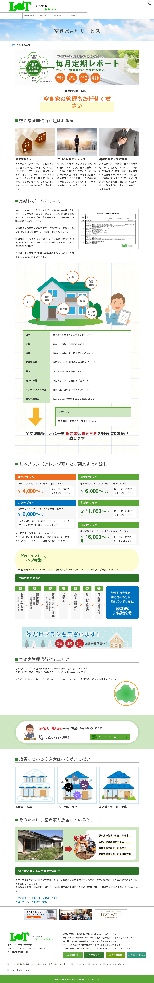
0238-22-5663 (65, 736)
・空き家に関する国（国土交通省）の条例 (36, 897)
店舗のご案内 (77, 15)
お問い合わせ (101, 15)
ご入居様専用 (126, 15)
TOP (27, 15)
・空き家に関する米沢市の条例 (31, 901)
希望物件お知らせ (52, 15)
